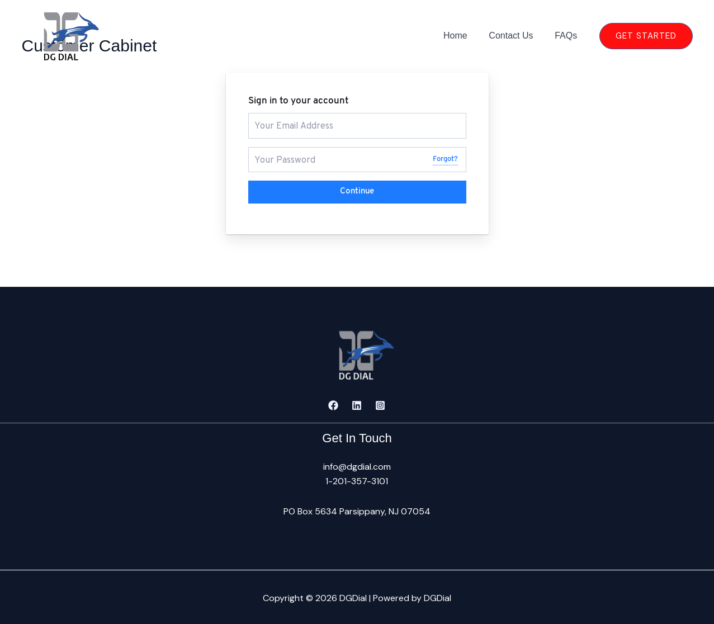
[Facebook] (333, 404)
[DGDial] (61, 35)
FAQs (567, 35)
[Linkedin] (357, 404)
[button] (646, 36)
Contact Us (516, 35)
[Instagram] (380, 404)
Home (465, 35)
